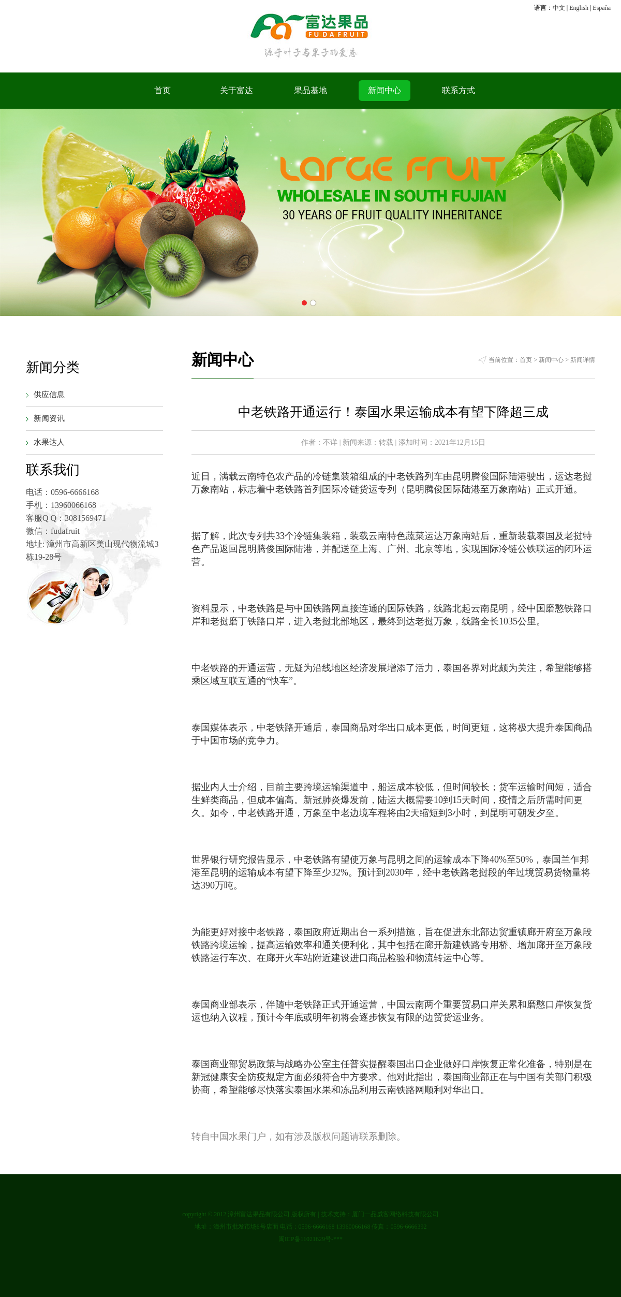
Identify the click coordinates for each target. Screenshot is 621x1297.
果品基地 (310, 90)
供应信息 (49, 394)
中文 (559, 7)
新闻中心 (384, 90)
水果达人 (49, 442)
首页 (162, 90)
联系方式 (458, 90)
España (602, 7)
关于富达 (236, 90)
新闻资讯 (49, 418)
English (578, 7)
